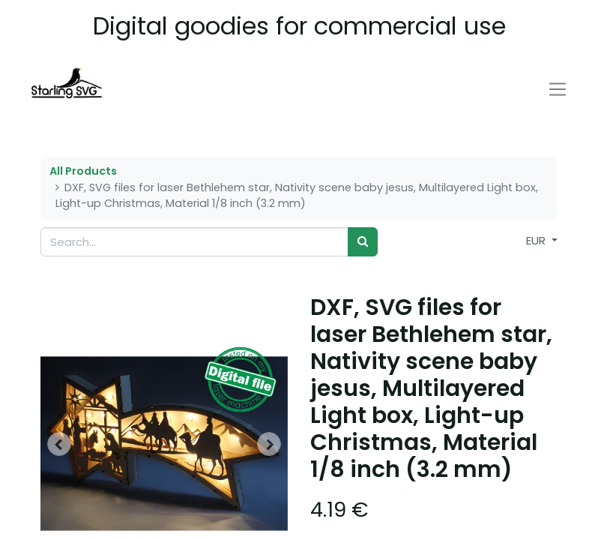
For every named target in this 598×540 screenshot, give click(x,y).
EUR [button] (537, 240)
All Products (83, 171)
